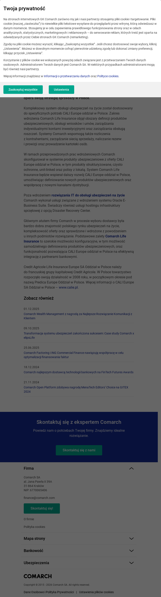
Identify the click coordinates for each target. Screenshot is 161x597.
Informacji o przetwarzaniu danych (67, 76)
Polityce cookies (107, 76)
